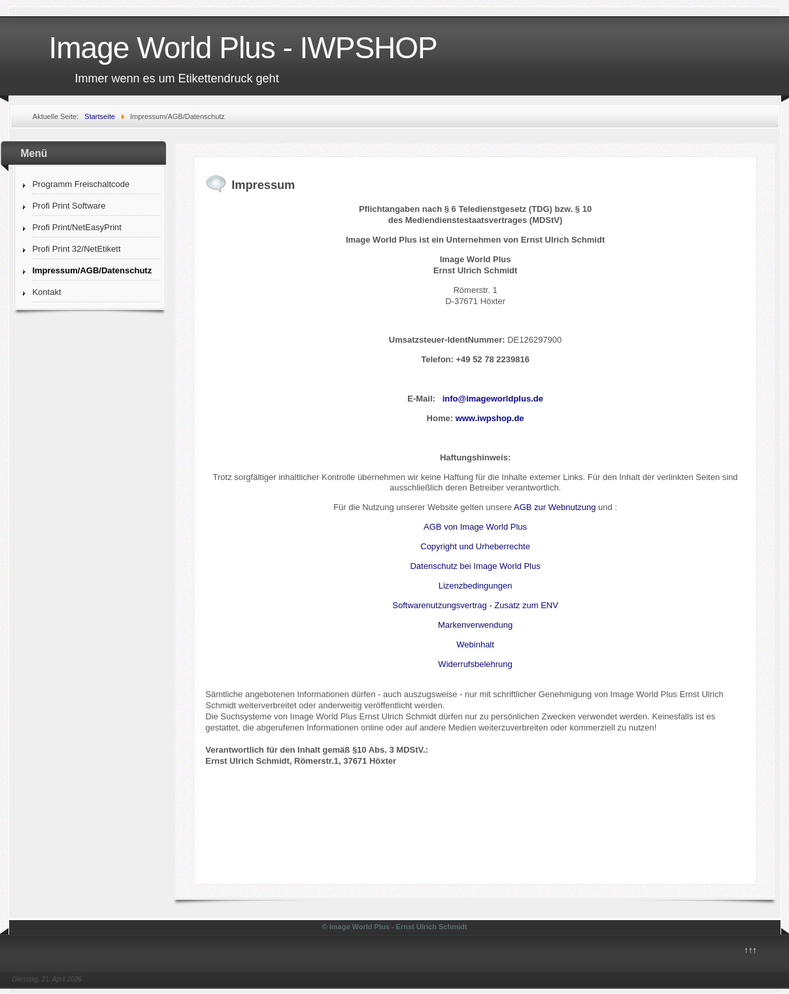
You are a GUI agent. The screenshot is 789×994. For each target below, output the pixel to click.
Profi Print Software (68, 206)
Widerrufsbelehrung (475, 664)
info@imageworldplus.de (493, 398)
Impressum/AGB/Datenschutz (92, 270)
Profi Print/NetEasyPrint (77, 227)
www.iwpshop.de (490, 418)
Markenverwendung (475, 625)
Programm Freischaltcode (80, 184)
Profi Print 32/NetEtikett (76, 249)
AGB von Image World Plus (475, 527)
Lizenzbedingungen (475, 586)
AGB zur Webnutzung (555, 507)
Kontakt (46, 292)
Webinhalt (475, 644)
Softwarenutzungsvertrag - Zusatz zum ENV (475, 605)
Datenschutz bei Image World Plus (475, 566)
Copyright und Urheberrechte (475, 546)
